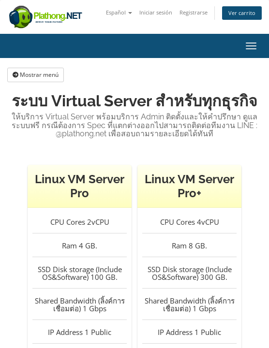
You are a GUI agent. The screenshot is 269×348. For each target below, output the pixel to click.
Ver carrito (241, 12)
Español (119, 12)
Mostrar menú (36, 75)
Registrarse (193, 12)
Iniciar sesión (155, 12)
